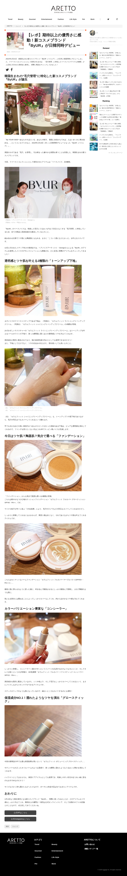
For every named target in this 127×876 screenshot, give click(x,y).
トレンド (18, 26)
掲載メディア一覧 (91, 849)
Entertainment (46, 19)
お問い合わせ (89, 844)
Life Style (73, 19)
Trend (10, 19)
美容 (7, 826)
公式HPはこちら (20, 813)
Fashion (61, 19)
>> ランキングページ (115, 153)
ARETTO (9, 26)
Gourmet (32, 19)
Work (92, 19)
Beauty (20, 19)
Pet (83, 19)
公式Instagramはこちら (20, 819)
